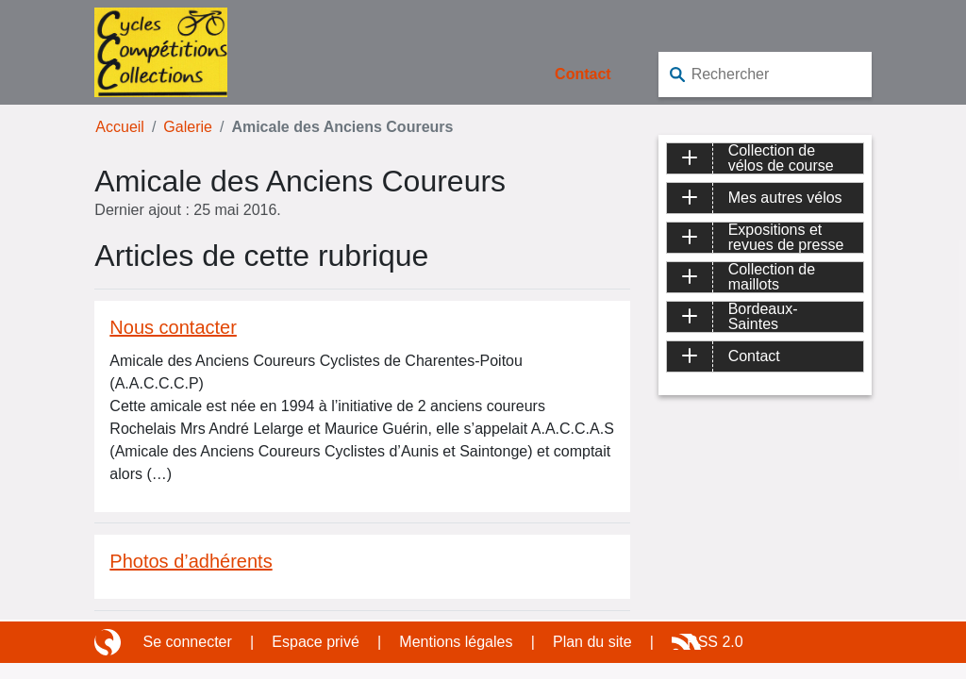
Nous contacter (173, 327)
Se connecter (187, 642)
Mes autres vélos (785, 198)
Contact (583, 74)
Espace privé (315, 642)
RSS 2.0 (715, 642)
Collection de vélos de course (781, 158)
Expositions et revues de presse (786, 238)
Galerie (187, 127)
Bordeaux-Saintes (763, 317)
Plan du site (592, 642)
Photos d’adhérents (190, 561)
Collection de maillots (772, 277)
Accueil (119, 127)
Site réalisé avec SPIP (109, 642)
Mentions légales (455, 642)
